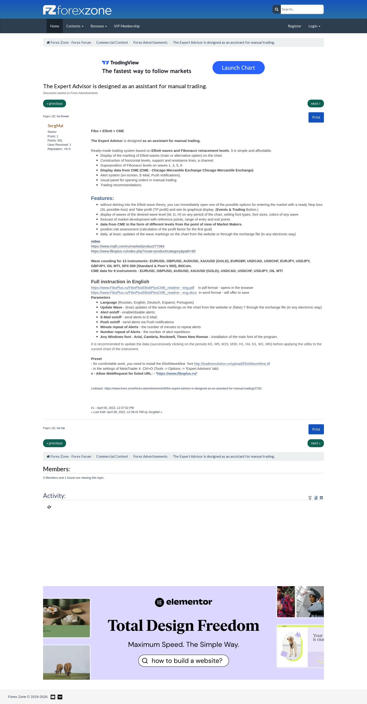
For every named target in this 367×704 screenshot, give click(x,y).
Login (314, 26)
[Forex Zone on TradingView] (59, 696)
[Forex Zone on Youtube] (52, 696)
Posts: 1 (53, 136)
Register (294, 26)
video (95, 241)
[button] (316, 117)
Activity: (54, 495)
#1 (93, 408)
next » (315, 103)
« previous (54, 103)
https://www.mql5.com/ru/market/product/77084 (127, 246)
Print (316, 117)
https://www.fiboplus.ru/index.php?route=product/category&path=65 (143, 251)
